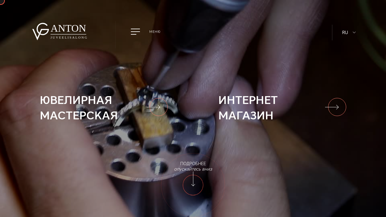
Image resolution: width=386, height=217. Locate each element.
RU (345, 32)
